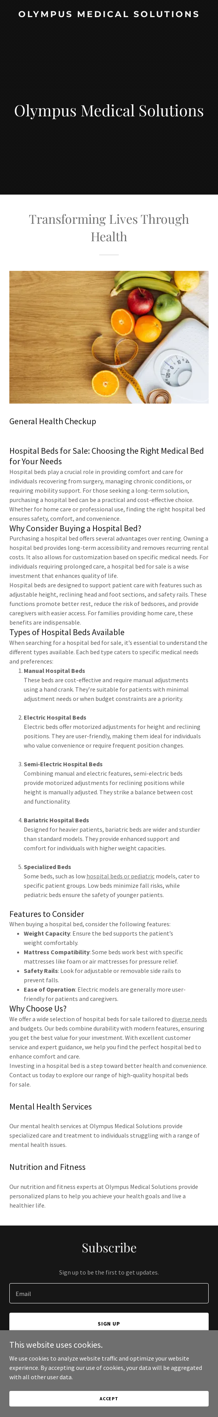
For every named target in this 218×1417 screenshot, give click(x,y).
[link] (109, 15)
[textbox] (109, 1293)
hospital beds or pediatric (120, 876)
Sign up (109, 1323)
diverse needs (189, 1019)
